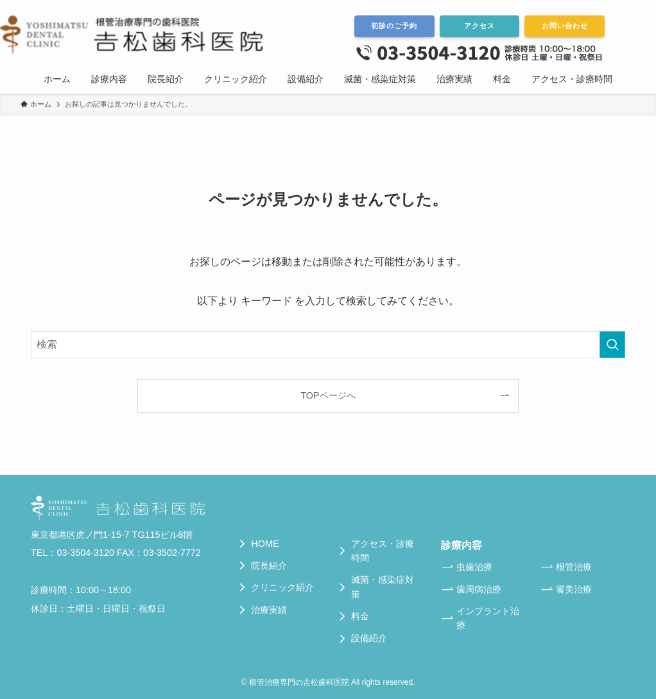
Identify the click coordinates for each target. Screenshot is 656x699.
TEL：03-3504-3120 (72, 553)
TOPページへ (327, 395)
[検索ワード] (328, 344)
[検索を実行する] (612, 344)
